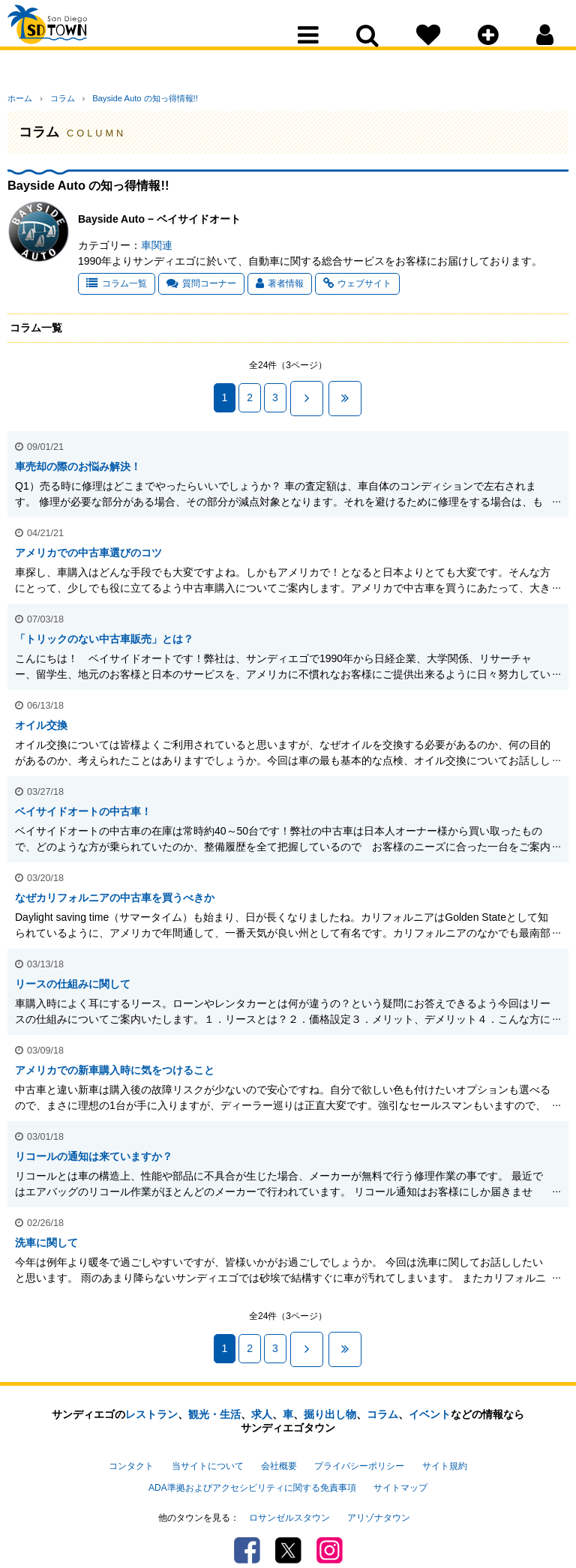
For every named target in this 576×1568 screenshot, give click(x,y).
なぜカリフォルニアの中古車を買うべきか (114, 892)
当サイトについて (208, 1451)
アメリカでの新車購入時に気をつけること (114, 1064)
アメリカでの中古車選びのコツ (88, 547)
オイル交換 (41, 719)
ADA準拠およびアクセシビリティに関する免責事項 (252, 1466)
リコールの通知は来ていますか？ (93, 1150)
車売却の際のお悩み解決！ (78, 460)
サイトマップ (401, 1466)
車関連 (156, 245)
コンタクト (131, 1451)
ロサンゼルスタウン (289, 1490)
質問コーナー (201, 283)
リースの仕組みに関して (72, 978)
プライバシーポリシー (359, 1451)
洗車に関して (46, 1237)
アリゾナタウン (378, 1490)
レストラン (151, 1402)
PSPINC (283, 1548)
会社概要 (279, 1451)
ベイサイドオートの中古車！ (83, 805)
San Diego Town (73, 41)
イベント (430, 1402)
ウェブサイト (357, 283)
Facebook (247, 1520)
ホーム (20, 98)
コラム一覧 (116, 283)
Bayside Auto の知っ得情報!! (125, 98)
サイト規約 (444, 1451)
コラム (52, 98)
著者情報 (280, 283)
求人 (261, 1402)
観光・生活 (214, 1402)
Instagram (329, 1520)
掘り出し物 (330, 1402)
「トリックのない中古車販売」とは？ (104, 633)
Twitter (288, 1520)
